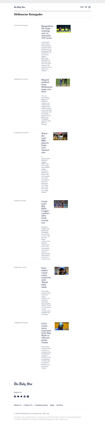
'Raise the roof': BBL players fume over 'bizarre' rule (45, 143)
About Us (18, 405)
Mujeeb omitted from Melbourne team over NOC (46, 85)
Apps (52, 405)
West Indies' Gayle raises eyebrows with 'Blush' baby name (46, 277)
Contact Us (28, 405)
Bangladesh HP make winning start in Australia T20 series (47, 32)
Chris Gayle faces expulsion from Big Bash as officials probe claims (46, 333)
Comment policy (41, 405)
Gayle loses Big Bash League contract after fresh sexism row (45, 212)
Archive (59, 405)
